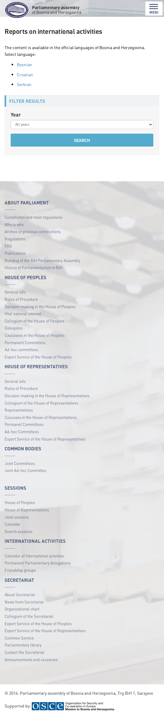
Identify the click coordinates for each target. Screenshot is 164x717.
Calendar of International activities (34, 555)
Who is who (14, 224)
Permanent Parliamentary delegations (38, 562)
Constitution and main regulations (33, 217)
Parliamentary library (23, 644)
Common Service (19, 637)
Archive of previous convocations (32, 231)
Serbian (24, 84)
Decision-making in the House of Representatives (47, 395)
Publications (15, 253)
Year (16, 114)
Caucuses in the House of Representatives (41, 417)
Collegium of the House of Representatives (41, 402)
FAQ (8, 245)
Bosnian (24, 64)
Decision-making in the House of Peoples (40, 306)
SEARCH (82, 140)
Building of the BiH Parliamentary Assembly (42, 260)
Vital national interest (23, 313)
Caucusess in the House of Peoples (34, 335)
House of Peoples (20, 502)
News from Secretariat (24, 601)
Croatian (25, 74)
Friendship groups (20, 570)
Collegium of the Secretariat (29, 616)
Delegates (13, 327)
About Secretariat (20, 594)
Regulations (15, 238)
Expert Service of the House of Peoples (38, 356)
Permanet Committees (24, 424)
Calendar (12, 524)
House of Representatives (27, 509)
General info (15, 291)
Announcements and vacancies (31, 659)
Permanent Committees (25, 342)
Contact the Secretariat (24, 652)
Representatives (19, 410)
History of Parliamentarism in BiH (33, 267)
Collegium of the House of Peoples (34, 320)
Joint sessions (17, 517)
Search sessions (18, 531)
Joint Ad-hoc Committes (25, 470)
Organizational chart (22, 608)
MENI (154, 9)
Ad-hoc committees (21, 349)
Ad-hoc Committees (22, 431)
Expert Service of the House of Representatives (45, 438)
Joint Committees (20, 463)
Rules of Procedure (21, 299)
